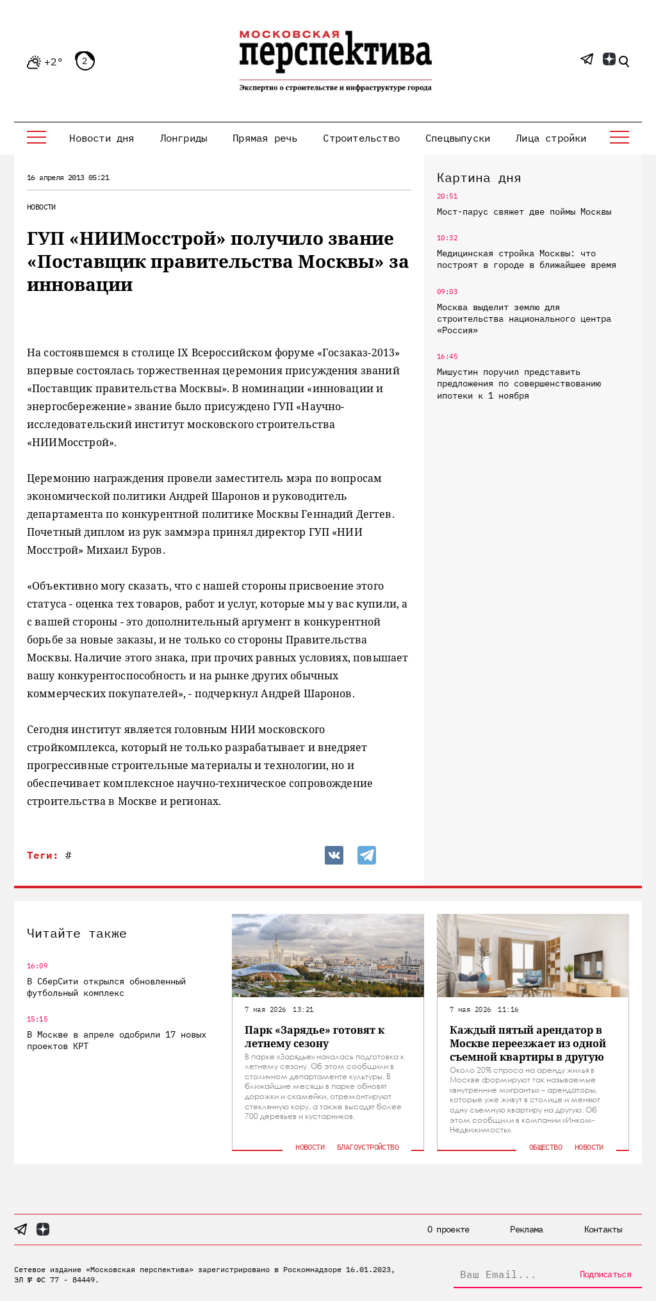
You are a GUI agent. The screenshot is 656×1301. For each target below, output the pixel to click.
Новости (41, 206)
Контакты (602, 1229)
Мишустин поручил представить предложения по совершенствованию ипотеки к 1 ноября (519, 383)
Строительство (361, 137)
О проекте (448, 1229)
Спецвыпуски (457, 137)
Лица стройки (551, 137)
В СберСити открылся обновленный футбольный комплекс (106, 987)
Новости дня (101, 137)
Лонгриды (184, 137)
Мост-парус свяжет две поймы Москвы (524, 211)
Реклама (526, 1229)
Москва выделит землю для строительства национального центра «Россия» (524, 318)
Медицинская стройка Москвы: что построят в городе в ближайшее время (526, 258)
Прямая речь (265, 137)
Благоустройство (367, 1147)
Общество (545, 1147)
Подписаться (605, 1274)
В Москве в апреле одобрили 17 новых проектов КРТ (116, 1040)
